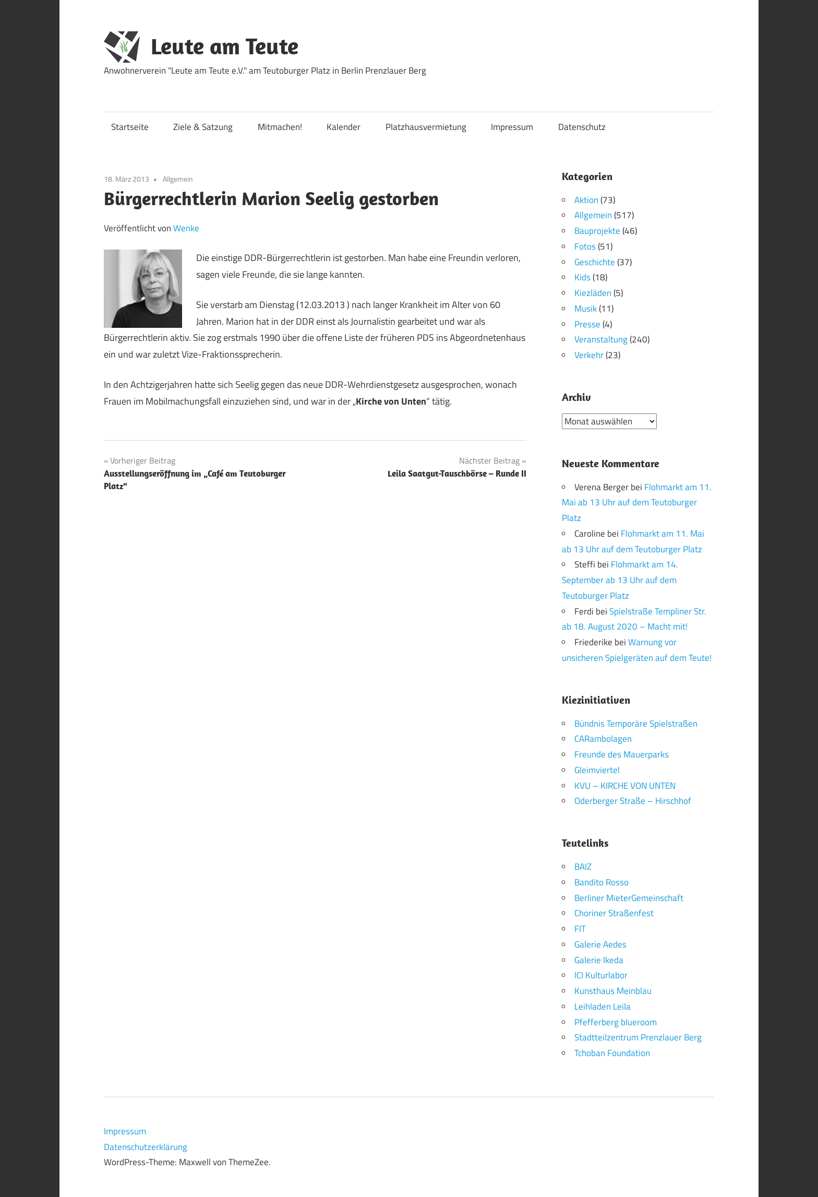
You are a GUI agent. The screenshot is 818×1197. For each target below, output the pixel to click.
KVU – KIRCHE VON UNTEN (625, 785)
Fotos (585, 246)
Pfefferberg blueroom (615, 1021)
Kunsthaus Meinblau (613, 991)
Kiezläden (592, 293)
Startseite (130, 127)
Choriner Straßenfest (614, 913)
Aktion (586, 200)
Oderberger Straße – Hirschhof (632, 801)
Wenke (186, 228)
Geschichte (594, 262)
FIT (580, 928)
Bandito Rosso (601, 881)
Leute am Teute (224, 46)
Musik (585, 308)
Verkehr (589, 355)
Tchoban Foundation (612, 1053)
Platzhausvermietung (426, 127)
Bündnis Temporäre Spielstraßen (635, 723)
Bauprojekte (597, 231)
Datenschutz (582, 127)
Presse (587, 324)
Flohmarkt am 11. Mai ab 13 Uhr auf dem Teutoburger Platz (637, 502)
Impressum (512, 127)
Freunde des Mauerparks (621, 754)
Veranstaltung (601, 339)
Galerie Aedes (600, 944)
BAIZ (583, 866)
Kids (582, 277)
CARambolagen (603, 738)
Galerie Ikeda (598, 959)
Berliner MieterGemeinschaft (628, 897)
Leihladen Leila (602, 1006)
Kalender (343, 127)
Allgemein (178, 178)
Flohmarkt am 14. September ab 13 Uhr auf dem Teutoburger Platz (620, 580)
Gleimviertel (597, 769)
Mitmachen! (280, 127)
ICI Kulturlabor (601, 975)
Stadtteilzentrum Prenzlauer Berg (638, 1037)
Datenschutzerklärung (145, 1146)
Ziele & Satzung (203, 127)
